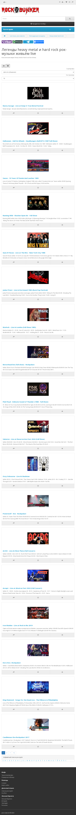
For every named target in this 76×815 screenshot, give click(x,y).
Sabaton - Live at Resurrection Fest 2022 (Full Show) (24, 439)
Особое (4, 793)
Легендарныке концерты (37, 36)
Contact (4, 783)
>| (14, 753)
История (4, 801)
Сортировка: (70, 69)
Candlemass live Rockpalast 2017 (16, 737)
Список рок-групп (7, 791)
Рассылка (4, 805)
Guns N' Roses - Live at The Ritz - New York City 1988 (24, 253)
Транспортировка (7, 775)
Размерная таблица (8, 777)
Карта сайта (5, 785)
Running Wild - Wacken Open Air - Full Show (20, 215)
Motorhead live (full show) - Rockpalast (19, 365)
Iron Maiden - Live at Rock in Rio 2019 (18, 625)
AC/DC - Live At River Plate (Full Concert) (19, 551)
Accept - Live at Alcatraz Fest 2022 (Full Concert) (22, 588)
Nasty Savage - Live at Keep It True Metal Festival (23, 106)
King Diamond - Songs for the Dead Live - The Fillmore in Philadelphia (30, 700)
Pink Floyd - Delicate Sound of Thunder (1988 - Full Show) (25, 402)
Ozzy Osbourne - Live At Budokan (16, 476)
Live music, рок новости (17, 36)
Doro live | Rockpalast (12, 663)
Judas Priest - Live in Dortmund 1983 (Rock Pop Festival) (25, 290)
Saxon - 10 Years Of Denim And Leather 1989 (20, 178)
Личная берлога (7, 799)
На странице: (70, 75)
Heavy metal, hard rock (57, 36)
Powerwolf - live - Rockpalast (14, 514)
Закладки (5, 803)
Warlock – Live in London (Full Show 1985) (19, 327)
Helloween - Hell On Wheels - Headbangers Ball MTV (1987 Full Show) (30, 141)
